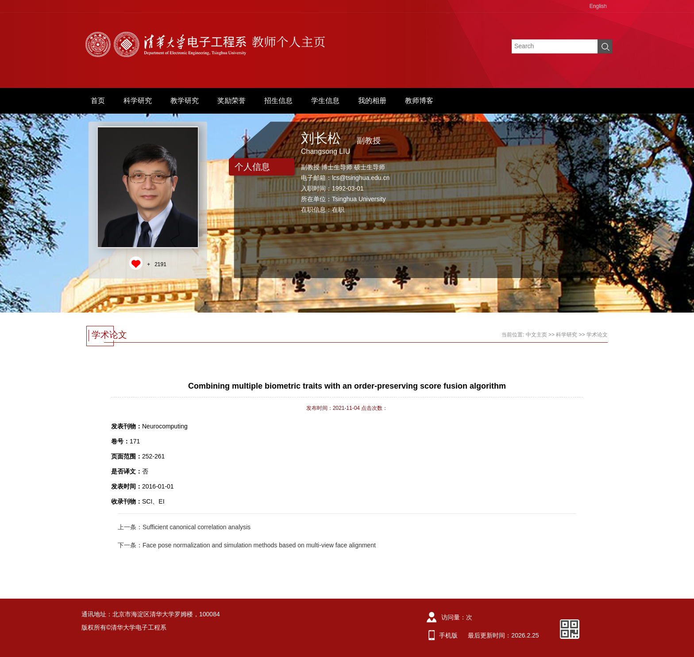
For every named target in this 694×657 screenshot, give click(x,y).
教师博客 (419, 100)
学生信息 (325, 100)
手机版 (448, 635)
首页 (98, 100)
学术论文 (597, 335)
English (598, 6)
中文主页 (536, 335)
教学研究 (184, 100)
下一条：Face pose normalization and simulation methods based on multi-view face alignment (247, 545)
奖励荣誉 (231, 100)
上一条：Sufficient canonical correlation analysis (184, 527)
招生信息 (278, 100)
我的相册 (372, 100)
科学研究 (137, 100)
